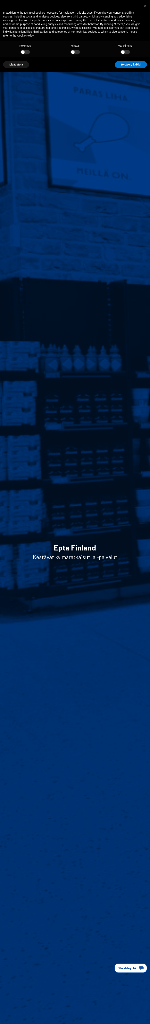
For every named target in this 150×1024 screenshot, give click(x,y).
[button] (145, 6)
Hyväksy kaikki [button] (131, 64)
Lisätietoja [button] (16, 64)
